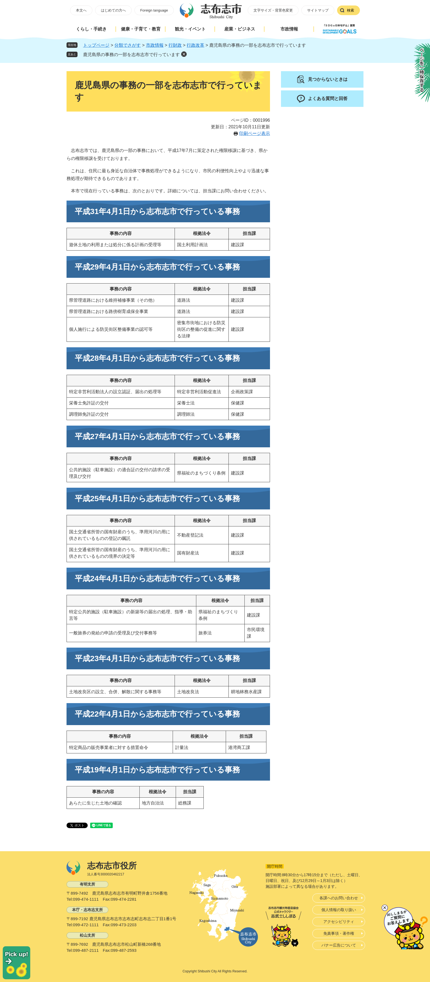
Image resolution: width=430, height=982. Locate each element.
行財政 (175, 45)
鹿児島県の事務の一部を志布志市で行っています (131, 54)
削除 (184, 54)
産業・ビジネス (239, 29)
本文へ (81, 10)
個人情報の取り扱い (338, 910)
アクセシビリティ (338, 921)
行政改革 (195, 45)
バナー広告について (338, 945)
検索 (350, 10)
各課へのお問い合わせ (338, 898)
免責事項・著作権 (338, 933)
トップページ (96, 45)
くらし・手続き (91, 29)
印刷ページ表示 (254, 133)
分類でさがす (127, 45)
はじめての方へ (113, 10)
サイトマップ (318, 10)
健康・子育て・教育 (141, 29)
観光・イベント (190, 29)
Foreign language (154, 10)
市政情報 (289, 29)
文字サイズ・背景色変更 (273, 10)
